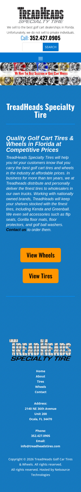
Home (40, 371)
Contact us (16, 230)
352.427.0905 (45, 38)
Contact (40, 392)
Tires (40, 381)
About (40, 376)
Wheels (40, 387)
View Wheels (41, 255)
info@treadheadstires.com (40, 446)
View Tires (40, 275)
